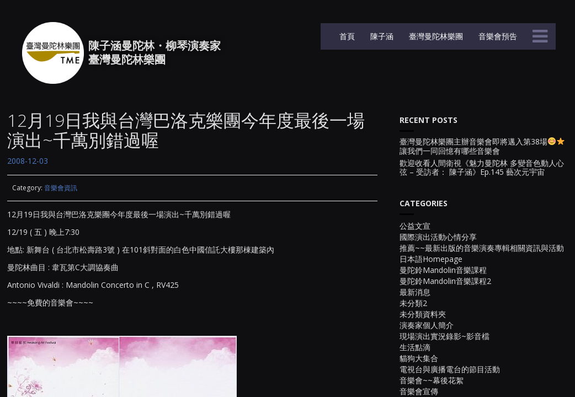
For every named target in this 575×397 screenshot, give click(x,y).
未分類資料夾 (423, 314)
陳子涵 (380, 36)
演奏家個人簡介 (427, 325)
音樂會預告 (496, 36)
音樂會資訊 (60, 187)
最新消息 (415, 292)
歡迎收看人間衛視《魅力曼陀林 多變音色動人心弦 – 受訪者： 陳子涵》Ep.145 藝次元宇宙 (482, 168)
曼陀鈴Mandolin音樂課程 (443, 270)
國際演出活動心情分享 (438, 237)
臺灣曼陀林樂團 (435, 36)
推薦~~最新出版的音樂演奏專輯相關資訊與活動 (482, 248)
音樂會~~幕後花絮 (432, 380)
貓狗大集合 (419, 358)
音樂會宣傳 (419, 391)
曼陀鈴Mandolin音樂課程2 (445, 281)
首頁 (346, 36)
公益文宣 (415, 226)
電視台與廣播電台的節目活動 (450, 369)
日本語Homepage (431, 259)
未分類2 (413, 303)
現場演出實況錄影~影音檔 (444, 336)
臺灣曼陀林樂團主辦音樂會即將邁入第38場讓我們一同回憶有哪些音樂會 (482, 146)
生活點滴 (415, 347)
